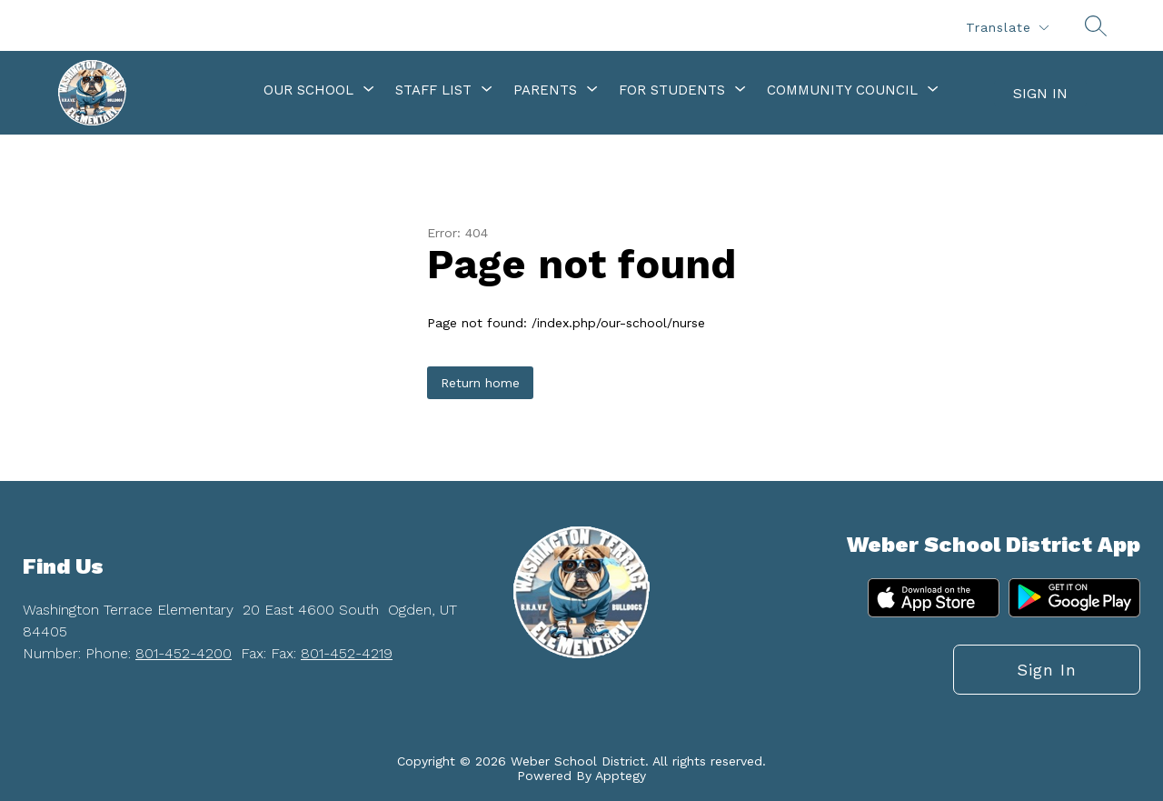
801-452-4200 (183, 653)
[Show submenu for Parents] (545, 90)
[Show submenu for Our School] (308, 90)
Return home (480, 382)
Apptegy (620, 775)
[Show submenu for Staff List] (433, 90)
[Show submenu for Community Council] (842, 90)
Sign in (1040, 93)
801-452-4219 (347, 653)
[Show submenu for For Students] (672, 90)
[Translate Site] (1006, 27)
